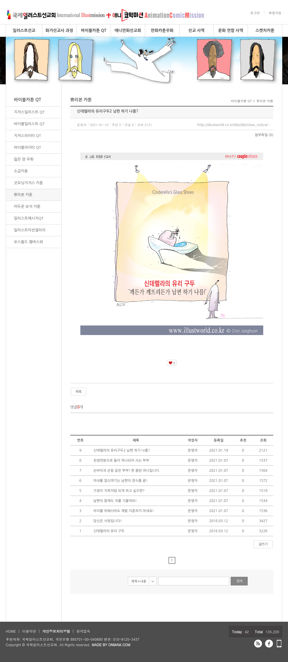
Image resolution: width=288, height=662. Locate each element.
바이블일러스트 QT (29, 124)
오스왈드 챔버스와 (28, 242)
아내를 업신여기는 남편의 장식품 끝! (120, 480)
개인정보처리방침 (56, 631)
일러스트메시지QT (28, 218)
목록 (78, 391)
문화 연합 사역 (230, 30)
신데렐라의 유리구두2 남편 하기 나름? (121, 450)
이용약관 (29, 631)
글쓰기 (263, 544)
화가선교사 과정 (59, 30)
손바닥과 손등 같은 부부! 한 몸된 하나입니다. (126, 470)
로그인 (255, 13)
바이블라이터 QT (27, 147)
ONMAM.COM (119, 644)
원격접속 (83, 631)
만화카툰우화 (162, 30)
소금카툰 (21, 171)
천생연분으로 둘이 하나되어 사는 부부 (121, 460)
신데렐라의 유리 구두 (108, 531)
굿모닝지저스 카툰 (28, 183)
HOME (11, 631)
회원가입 (275, 13)
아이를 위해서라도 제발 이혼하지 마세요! (123, 511)
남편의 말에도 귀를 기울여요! (115, 501)
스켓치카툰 (264, 30)
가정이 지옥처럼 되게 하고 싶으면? (119, 490)
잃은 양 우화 (23, 159)
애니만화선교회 (128, 30)
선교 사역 (196, 30)
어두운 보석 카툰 (27, 206)
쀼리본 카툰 (23, 195)
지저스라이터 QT (27, 136)
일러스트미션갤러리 (30, 230)
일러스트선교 (24, 30)
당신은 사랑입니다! (107, 521)
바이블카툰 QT (93, 30)
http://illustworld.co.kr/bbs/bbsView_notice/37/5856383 (235, 125)
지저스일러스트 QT (29, 112)
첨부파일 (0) (264, 135)
